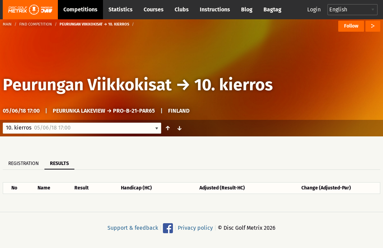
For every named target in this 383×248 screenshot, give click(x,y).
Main (7, 24)
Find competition (35, 24)
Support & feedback (132, 228)
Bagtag (272, 9)
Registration (23, 163)
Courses (154, 9)
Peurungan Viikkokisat (87, 85)
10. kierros (233, 85)
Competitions (80, 9)
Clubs (182, 9)
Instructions (215, 9)
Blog (246, 9)
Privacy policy (195, 228)
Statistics (120, 9)
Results (59, 163)
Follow (351, 26)
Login (314, 9)
